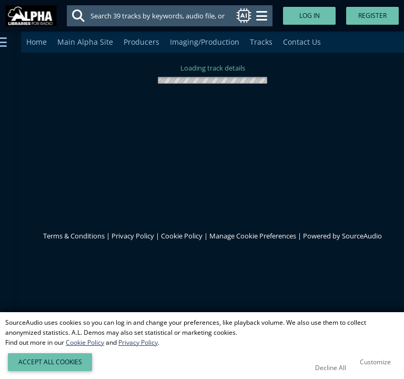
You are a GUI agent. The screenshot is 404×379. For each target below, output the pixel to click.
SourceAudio (362, 236)
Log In (309, 15)
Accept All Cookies (50, 361)
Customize (375, 361)
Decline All (330, 367)
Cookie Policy (182, 236)
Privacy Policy (133, 236)
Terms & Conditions (74, 236)
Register (372, 15)
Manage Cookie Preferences (252, 236)
